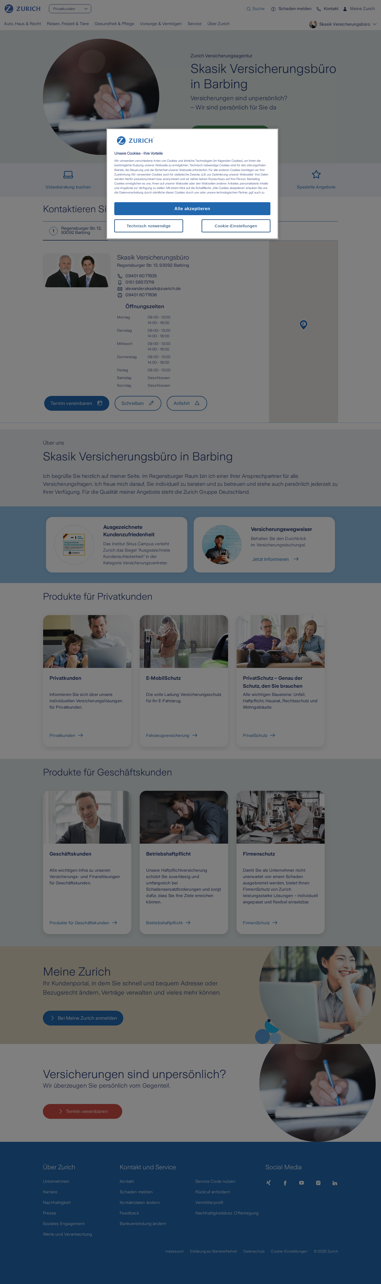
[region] (192, 183)
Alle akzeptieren (192, 208)
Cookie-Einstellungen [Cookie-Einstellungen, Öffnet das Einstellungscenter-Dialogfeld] (236, 226)
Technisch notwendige (149, 226)
